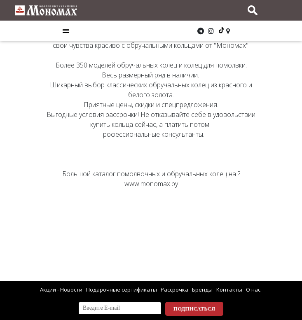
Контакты (229, 289)
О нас (253, 289)
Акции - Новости (61, 289)
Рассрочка (174, 289)
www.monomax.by (151, 183)
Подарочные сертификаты (121, 289)
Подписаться (194, 309)
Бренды (202, 289)
